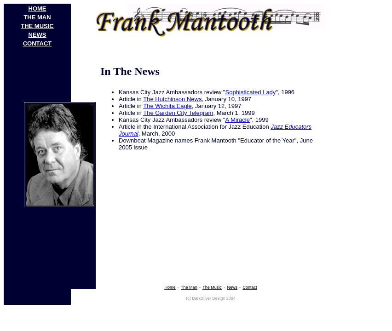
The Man (189, 287)
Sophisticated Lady (250, 92)
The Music (212, 287)
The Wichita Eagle (167, 106)
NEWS (37, 34)
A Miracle (237, 119)
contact (37, 43)
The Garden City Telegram (178, 112)
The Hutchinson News (172, 99)
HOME (37, 8)
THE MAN (37, 17)
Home (169, 287)
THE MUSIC (37, 26)
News (232, 287)
